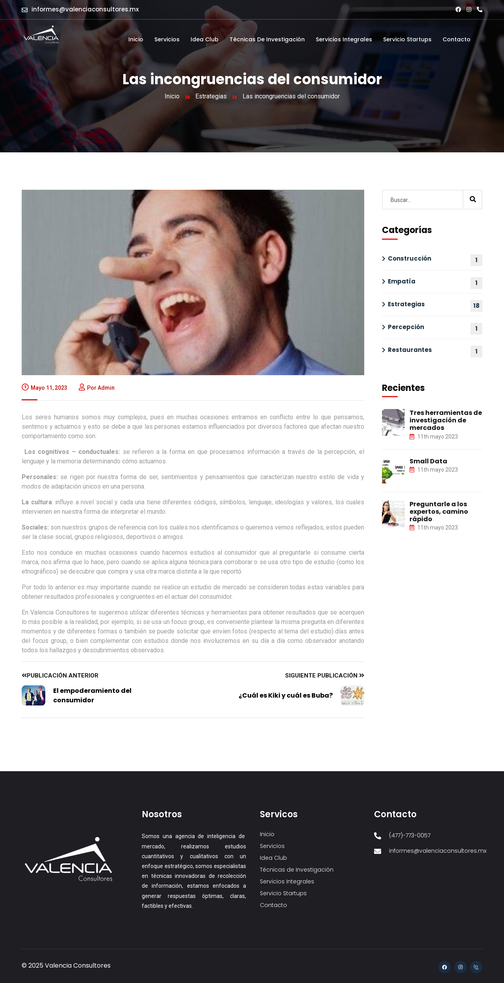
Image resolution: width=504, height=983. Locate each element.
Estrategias (211, 96)
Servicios (167, 39)
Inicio (135, 39)
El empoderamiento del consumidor (92, 695)
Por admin (97, 388)
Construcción (409, 258)
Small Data (428, 461)
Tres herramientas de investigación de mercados (446, 420)
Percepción (406, 327)
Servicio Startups (407, 39)
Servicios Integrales (344, 39)
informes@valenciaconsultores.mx (85, 9)
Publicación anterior (60, 675)
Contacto (457, 39)
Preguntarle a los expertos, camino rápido (439, 512)
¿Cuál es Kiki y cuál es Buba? (286, 695)
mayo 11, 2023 (44, 388)
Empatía (401, 281)
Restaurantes (410, 350)
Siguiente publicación (324, 675)
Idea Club (205, 39)
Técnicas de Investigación (267, 39)
